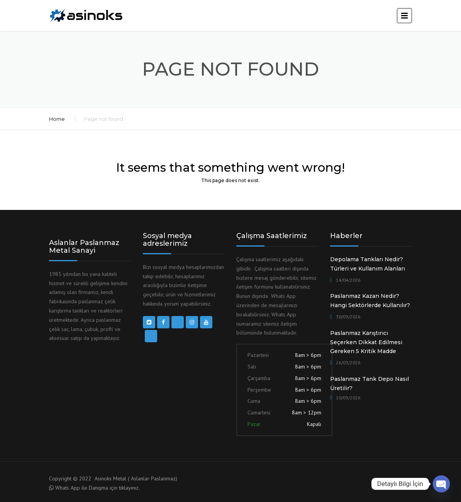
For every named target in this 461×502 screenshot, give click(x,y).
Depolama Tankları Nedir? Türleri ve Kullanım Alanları (367, 264)
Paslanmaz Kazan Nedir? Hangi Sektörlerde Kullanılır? (370, 300)
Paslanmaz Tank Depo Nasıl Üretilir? (369, 383)
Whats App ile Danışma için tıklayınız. (97, 487)
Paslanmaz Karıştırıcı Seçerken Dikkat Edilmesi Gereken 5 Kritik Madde (366, 342)
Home (57, 119)
